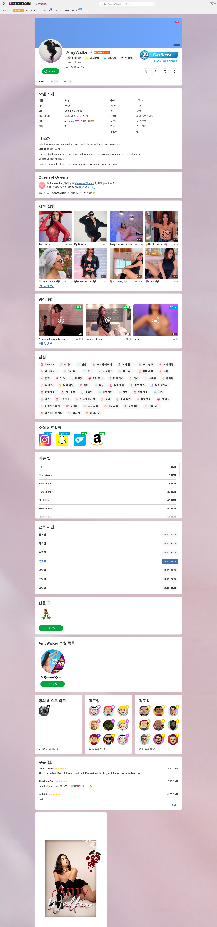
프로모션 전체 (45, 10)
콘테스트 (57, 11)
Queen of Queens (84, 183)
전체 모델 (6, 11)
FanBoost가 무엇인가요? (166, 61)
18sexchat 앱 (72, 10)
